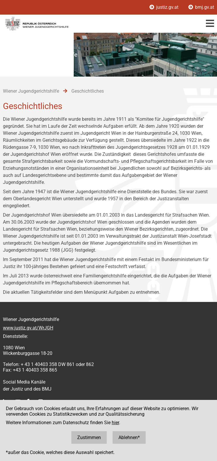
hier (115, 422)
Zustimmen (89, 437)
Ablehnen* (129, 437)
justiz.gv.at (164, 7)
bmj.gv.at (201, 7)
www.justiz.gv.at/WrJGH (28, 328)
